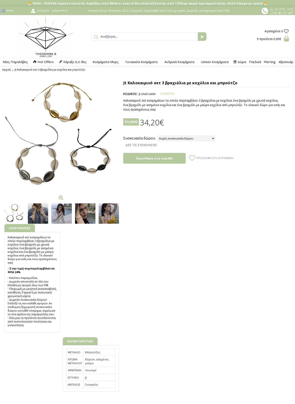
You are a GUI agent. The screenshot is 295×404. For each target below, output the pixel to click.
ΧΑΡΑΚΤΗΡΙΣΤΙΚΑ (80, 341)
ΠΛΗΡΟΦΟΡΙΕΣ (20, 228)
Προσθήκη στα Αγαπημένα (215, 158)
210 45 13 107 (282, 13)
